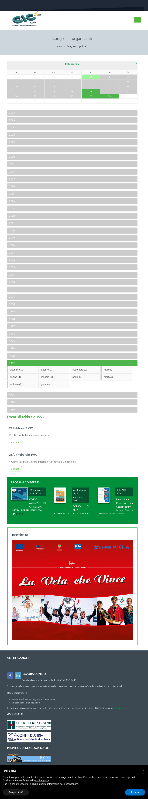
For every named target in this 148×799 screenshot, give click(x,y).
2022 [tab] (12, 142)
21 (91, 91)
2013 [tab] (12, 208)
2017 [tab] (12, 178)
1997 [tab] (12, 326)
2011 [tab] (12, 223)
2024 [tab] (12, 127)
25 (35, 96)
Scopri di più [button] (15, 792)
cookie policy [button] (42, 780)
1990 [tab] (12, 402)
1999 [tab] (12, 311)
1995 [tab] (12, 340)
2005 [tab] (12, 267)
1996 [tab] (12, 333)
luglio (108, 369)
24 (16, 96)
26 (54, 96)
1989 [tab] (12, 409)
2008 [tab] (12, 245)
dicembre (17, 369)
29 (54, 76)
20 (72, 91)
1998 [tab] (12, 318)
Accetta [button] (135, 792)
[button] (143, 770)
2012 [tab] (12, 215)
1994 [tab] (12, 348)
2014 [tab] (12, 201)
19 (54, 91)
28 (35, 76)
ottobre (47, 369)
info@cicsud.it (121, 707)
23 (128, 91)
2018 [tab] (12, 171)
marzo (109, 377)
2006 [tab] (12, 259)
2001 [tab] (12, 296)
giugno (15, 377)
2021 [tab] (12, 149)
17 (16, 91)
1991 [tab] (12, 394)
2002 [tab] (12, 289)
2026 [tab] (12, 112)
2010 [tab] (12, 230)
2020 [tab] (12, 156)
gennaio (47, 384)
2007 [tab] (12, 252)
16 (128, 86)
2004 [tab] (12, 274)
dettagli (15, 442)
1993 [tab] (12, 355)
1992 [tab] (12, 363)
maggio (47, 377)
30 (72, 76)
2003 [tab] (12, 282)
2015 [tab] (12, 193)
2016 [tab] (12, 186)
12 (54, 86)
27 (16, 76)
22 (109, 91)
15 (109, 86)
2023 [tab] (12, 134)
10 (16, 86)
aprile (77, 377)
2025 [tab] (12, 120)
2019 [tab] (12, 164)
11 (35, 86)
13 (72, 86)
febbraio (16, 384)
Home (59, 46)
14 (91, 86)
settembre (80, 369)
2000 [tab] (12, 304)
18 (35, 91)
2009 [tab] (12, 237)
